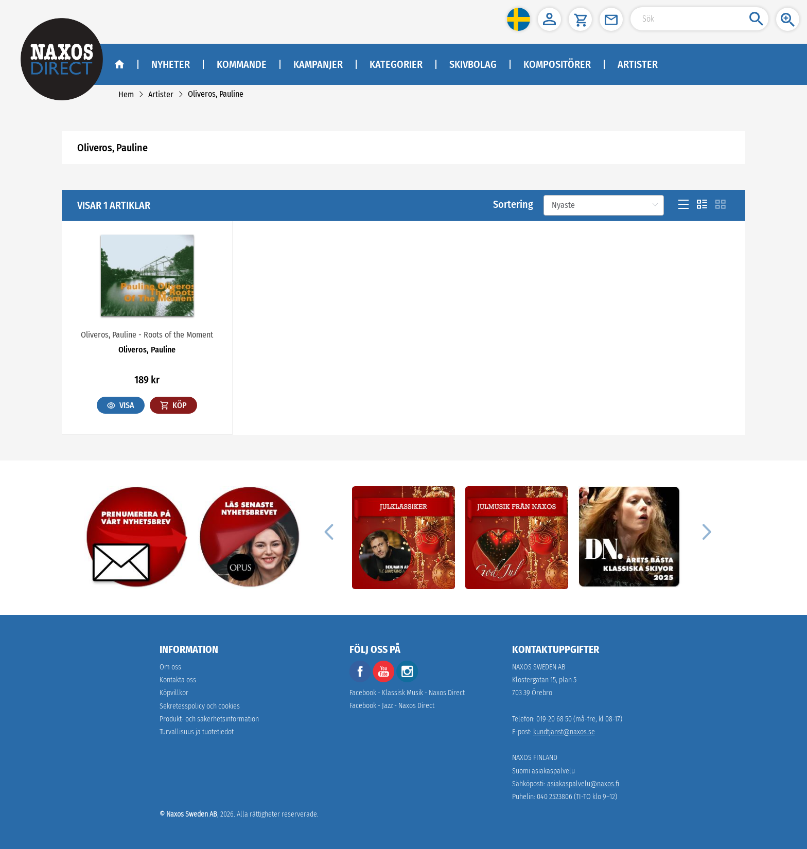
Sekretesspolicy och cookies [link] (200, 706)
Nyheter (170, 64)
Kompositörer (557, 64)
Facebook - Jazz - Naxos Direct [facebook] (391, 705)
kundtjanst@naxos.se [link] (564, 732)
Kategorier (396, 64)
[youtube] (384, 680)
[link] (126, 94)
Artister (638, 64)
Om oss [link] (170, 667)
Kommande (242, 64)
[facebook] (360, 680)
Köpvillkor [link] (174, 692)
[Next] (705, 531)
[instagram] (407, 680)
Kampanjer (318, 64)
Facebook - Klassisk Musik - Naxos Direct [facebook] (407, 692)
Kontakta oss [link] (178, 680)
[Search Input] (699, 18)
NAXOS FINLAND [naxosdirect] (534, 757)
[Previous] (328, 531)
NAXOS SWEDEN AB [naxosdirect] (539, 667)
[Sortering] (603, 205)
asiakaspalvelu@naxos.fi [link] (583, 784)
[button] (518, 19)
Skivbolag (473, 64)
